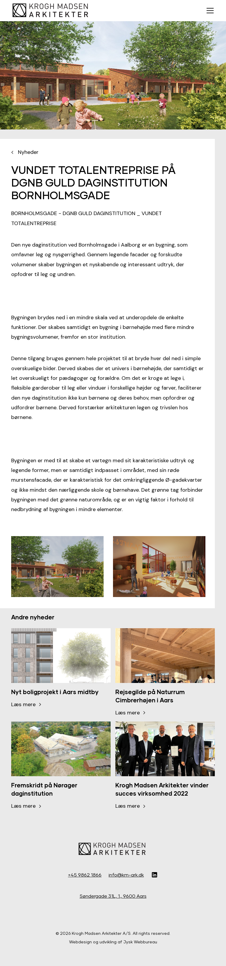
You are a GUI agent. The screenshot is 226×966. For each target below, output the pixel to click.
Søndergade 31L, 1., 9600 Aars (113, 896)
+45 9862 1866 (85, 874)
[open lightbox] (57, 566)
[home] (51, 10)
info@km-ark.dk (126, 874)
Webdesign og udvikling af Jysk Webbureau (113, 941)
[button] (209, 11)
